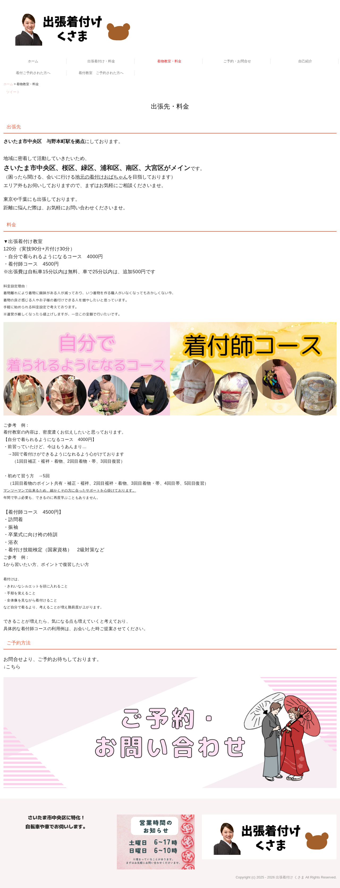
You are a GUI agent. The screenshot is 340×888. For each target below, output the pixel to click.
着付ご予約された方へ (33, 73)
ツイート (13, 92)
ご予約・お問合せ (237, 61)
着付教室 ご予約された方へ (101, 73)
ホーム (33, 61)
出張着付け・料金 (101, 61)
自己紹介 (305, 61)
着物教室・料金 (169, 61)
